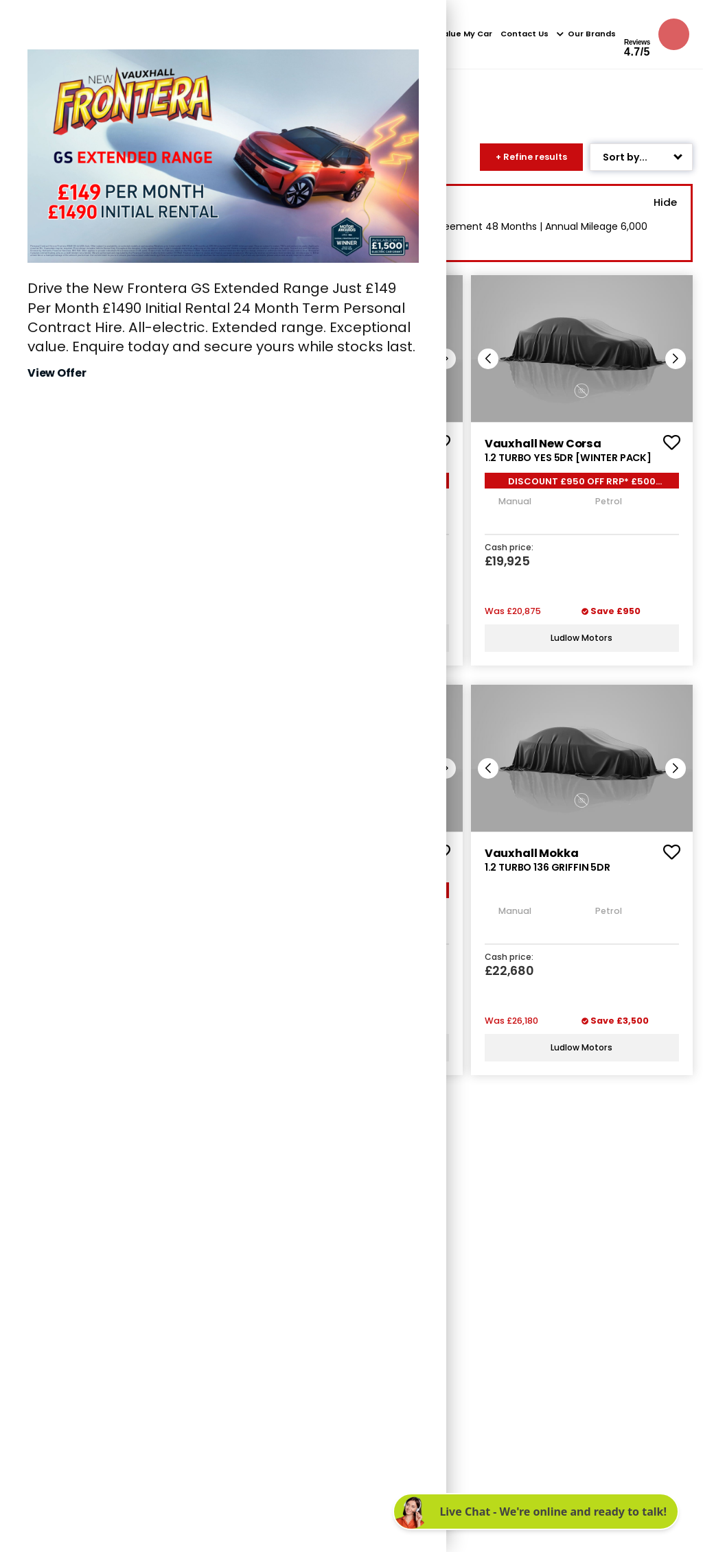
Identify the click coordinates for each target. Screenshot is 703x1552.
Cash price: (508, 547)
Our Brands (586, 34)
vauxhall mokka (530, 852)
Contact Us (524, 34)
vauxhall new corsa (541, 443)
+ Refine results (531, 157)
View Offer (57, 373)
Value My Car (464, 34)
